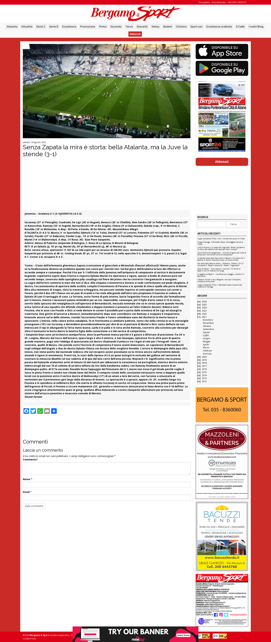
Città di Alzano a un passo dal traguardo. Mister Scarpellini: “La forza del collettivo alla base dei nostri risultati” (221, 249)
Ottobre (207, 326)
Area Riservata (219, 2)
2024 (204, 307)
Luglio (206, 335)
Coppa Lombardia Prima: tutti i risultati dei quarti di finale (221, 239)
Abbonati (135, 34)
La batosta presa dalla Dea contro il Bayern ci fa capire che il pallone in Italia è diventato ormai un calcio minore (221, 259)
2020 (204, 356)
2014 (204, 375)
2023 (204, 310)
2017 (204, 366)
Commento (30, 459)
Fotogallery (204, 2)
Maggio (206, 341)
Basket (167, 26)
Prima (102, 26)
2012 (204, 381)
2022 (204, 313)
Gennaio (207, 353)
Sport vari (196, 26)
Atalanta (12, 26)
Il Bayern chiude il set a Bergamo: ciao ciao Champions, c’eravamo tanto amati (219, 281)
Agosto (206, 332)
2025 (204, 304)
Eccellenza (69, 26)
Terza (129, 26)
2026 (204, 301)
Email (26, 492)
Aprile (206, 344)
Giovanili (142, 26)
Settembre (208, 329)
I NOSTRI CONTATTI (236, 2)
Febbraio (207, 350)
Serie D (53, 26)
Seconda (116, 26)
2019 (204, 359)
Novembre (208, 323)
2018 (204, 362)
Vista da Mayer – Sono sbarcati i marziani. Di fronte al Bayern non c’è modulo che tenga (218, 270)
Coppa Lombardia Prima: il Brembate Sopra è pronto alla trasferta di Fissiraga (219, 286)
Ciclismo (181, 26)
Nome (26, 479)
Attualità (26, 26)
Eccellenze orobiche (219, 26)
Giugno (206, 338)
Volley (155, 26)
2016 (204, 369)
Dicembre (208, 319)
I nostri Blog (256, 26)
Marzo (206, 347)
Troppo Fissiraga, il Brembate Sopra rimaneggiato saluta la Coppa (220, 243)
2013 (204, 378)
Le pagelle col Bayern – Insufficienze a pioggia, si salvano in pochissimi (220, 275)
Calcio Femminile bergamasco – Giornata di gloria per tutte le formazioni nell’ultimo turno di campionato (221, 254)
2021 (204, 316)
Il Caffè (240, 26)
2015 (204, 372)
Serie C (40, 26)
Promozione (87, 26)
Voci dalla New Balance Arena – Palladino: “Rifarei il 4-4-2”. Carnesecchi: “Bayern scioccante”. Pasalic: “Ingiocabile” (220, 265)
